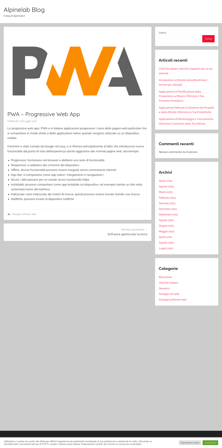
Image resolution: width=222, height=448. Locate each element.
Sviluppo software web (24, 214)
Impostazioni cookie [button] (190, 443)
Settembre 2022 (168, 214)
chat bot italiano (168, 282)
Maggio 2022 (166, 231)
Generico (164, 288)
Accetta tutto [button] (210, 443)
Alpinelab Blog (24, 9)
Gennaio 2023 (167, 203)
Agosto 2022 (166, 220)
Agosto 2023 (166, 186)
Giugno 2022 (166, 225)
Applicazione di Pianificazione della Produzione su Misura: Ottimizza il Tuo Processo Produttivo (181, 96)
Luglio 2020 (166, 248)
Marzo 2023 (166, 192)
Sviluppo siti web (169, 293)
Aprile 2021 (165, 236)
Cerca (162, 32)
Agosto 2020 (166, 242)
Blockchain (165, 277)
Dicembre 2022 (168, 208)
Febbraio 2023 (167, 197)
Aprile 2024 (165, 180)
